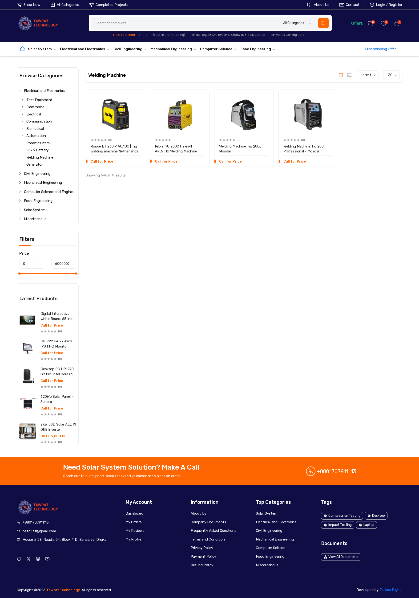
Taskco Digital (390, 590)
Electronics (35, 107)
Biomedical (35, 129)
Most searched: (124, 35)
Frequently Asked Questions (213, 530)
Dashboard (134, 513)
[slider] (19, 273)
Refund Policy (202, 565)
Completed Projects (108, 5)
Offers (354, 23)
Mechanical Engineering (174, 49)
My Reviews (135, 530)
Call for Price (51, 325)
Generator (34, 164)
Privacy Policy (202, 548)
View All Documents (341, 557)
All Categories (64, 5)
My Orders (133, 522)
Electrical (33, 114)
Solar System (42, 49)
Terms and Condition (208, 539)
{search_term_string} (169, 35)
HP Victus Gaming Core (288, 35)
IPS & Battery (37, 150)
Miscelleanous (35, 219)
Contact (349, 5)
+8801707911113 (331, 471)
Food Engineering (258, 49)
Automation (36, 136)
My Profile (133, 539)
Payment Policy (203, 556)
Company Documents (208, 522)
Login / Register (385, 5)
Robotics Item (38, 143)
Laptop (366, 525)
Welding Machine (39, 157)
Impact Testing (338, 525)
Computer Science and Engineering (50, 192)
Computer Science (218, 49)
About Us (318, 5)
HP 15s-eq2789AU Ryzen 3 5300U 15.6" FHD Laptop (228, 35)
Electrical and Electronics (85, 49)
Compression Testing (342, 516)
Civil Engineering (130, 49)
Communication (39, 121)
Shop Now (28, 5)
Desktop (376, 516)
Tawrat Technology (63, 590)
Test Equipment (39, 100)
